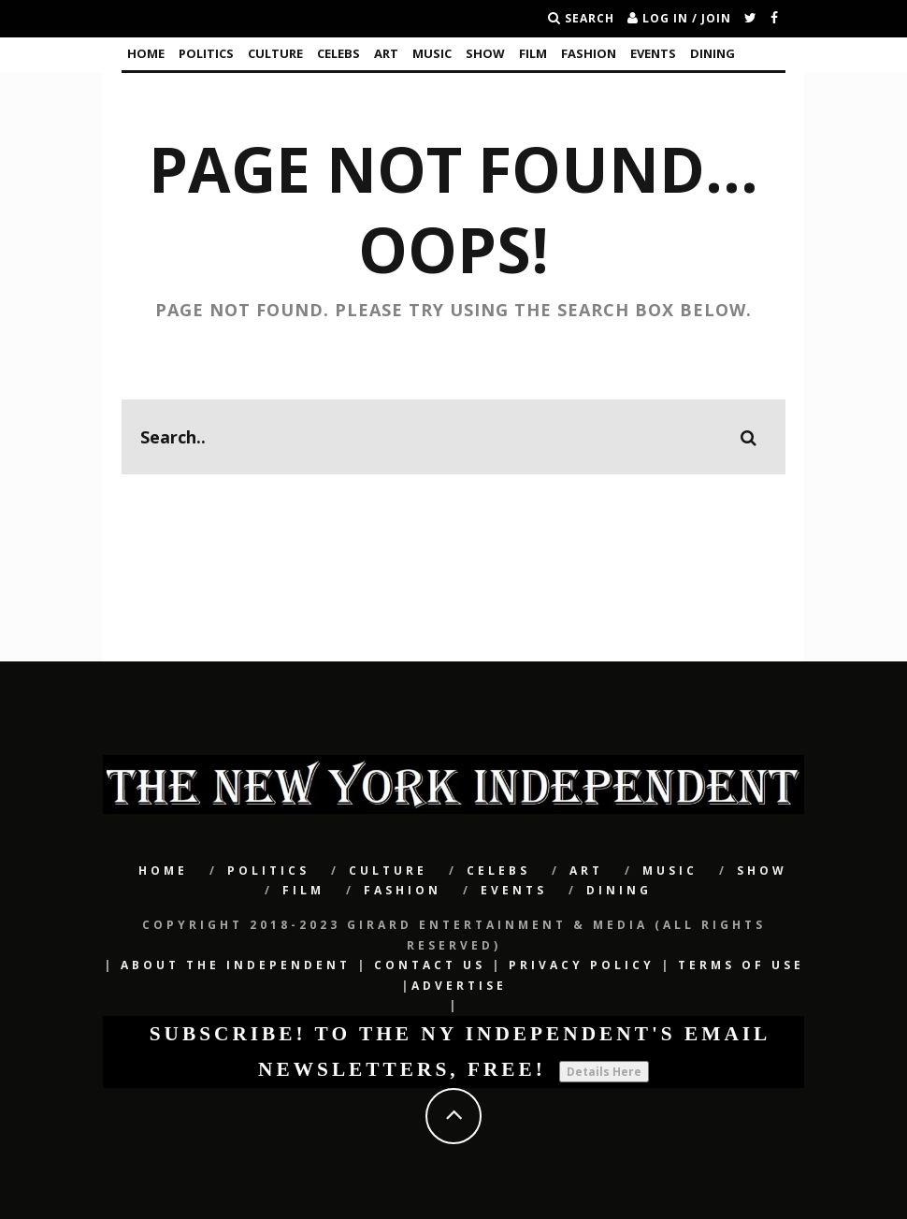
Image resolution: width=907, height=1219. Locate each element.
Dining (712, 53)
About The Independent (236, 965)
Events (653, 53)
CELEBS (338, 53)
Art (386, 53)
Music (432, 53)
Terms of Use (741, 965)
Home (146, 53)
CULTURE (275, 53)
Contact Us (429, 965)
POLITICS (206, 53)
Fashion (588, 53)
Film (533, 53)
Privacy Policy (582, 965)
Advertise (459, 986)
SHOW (485, 53)
